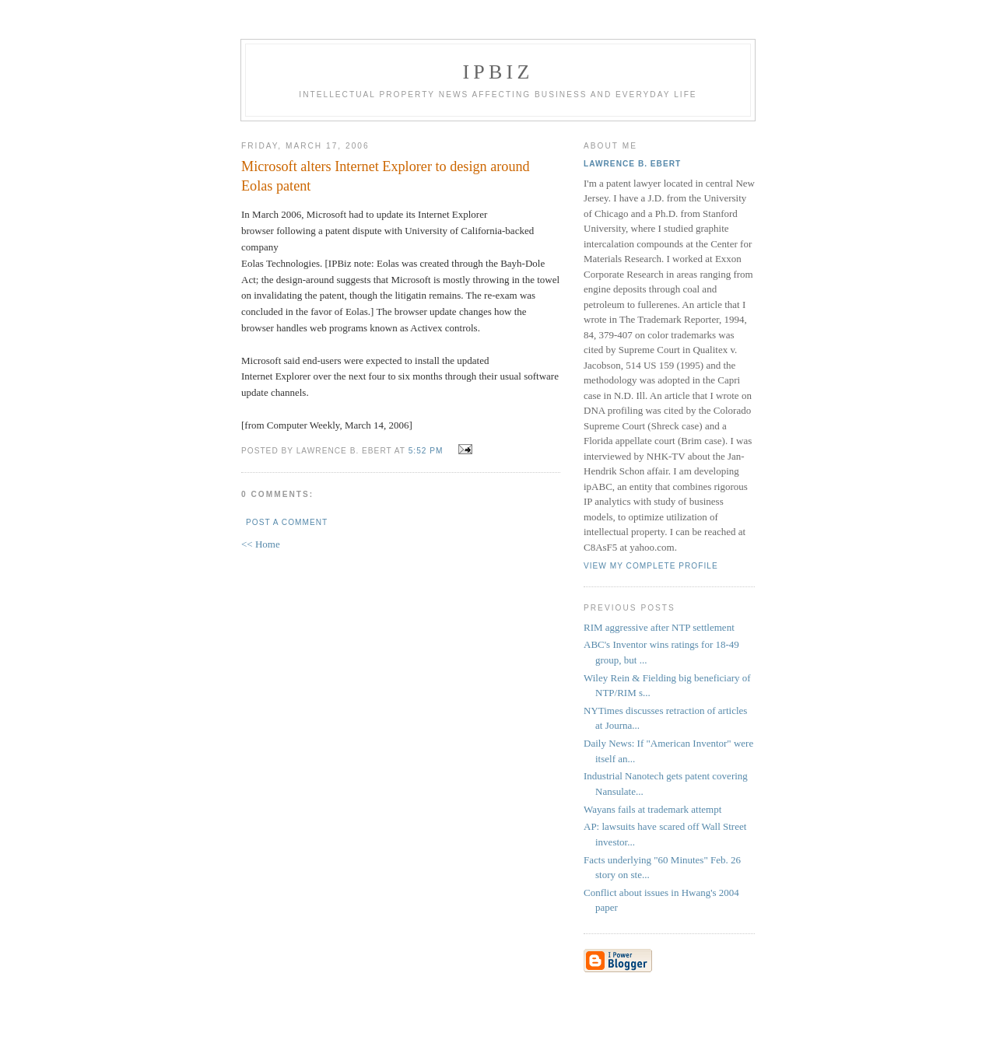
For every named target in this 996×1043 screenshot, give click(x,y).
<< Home (260, 544)
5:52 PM (426, 450)
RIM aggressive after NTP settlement (659, 627)
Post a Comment (287, 522)
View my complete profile (651, 566)
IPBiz (498, 72)
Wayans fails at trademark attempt (652, 809)
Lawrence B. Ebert (632, 163)
